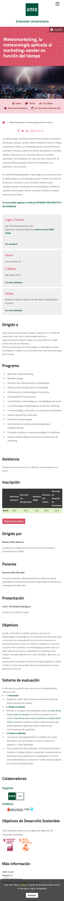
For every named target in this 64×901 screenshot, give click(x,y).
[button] (18, 131)
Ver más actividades (13, 282)
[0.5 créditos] (45, 103)
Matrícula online (13, 521)
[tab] (32, 13)
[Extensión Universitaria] (15, 108)
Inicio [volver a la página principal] (3, 122)
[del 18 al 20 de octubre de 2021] (45, 108)
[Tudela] (16, 103)
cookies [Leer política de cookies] (22, 886)
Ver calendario (11, 244)
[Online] (29, 103)
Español (58, 29)
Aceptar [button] (32, 896)
